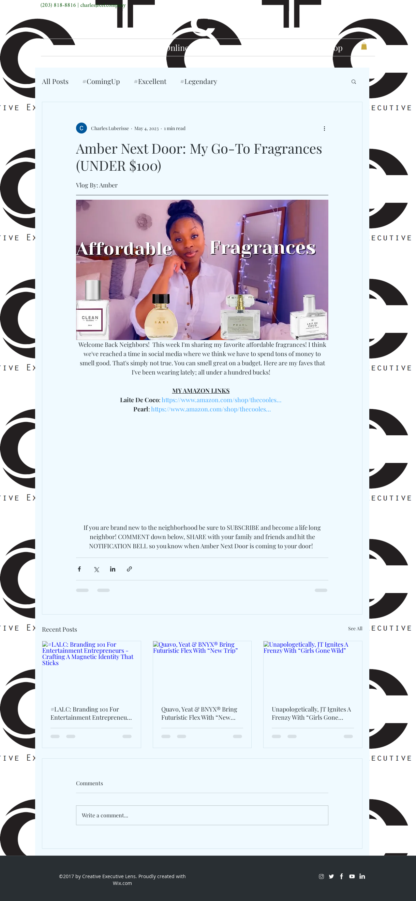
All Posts (55, 81)
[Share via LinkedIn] (112, 569)
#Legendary (198, 81)
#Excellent (150, 81)
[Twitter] (340, 5)
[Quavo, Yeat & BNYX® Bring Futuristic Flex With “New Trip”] (202, 668)
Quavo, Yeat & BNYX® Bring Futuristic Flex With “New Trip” (199, 713)
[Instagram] (330, 5)
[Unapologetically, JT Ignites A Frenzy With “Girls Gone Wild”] (313, 668)
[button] (364, 46)
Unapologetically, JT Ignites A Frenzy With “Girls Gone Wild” (311, 713)
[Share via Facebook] (79, 569)
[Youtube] (361, 5)
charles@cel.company (102, 5)
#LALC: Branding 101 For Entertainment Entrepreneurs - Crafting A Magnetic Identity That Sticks (91, 713)
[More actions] (324, 128)
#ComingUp (101, 81)
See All (355, 628)
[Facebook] (350, 5)
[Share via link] (129, 569)
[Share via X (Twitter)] (96, 569)
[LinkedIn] (371, 5)
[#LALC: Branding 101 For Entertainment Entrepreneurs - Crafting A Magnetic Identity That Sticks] (91, 668)
